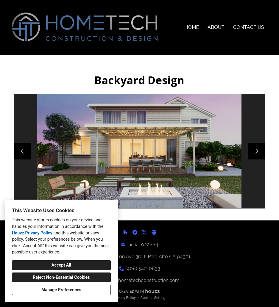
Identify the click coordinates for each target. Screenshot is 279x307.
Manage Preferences (61, 289)
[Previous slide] (22, 151)
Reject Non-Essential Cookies (61, 277)
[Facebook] (135, 232)
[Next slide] (256, 151)
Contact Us (248, 27)
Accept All (61, 265)
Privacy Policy (125, 298)
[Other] (154, 232)
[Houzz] (125, 232)
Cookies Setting (153, 298)
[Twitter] (144, 232)
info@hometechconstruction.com (143, 280)
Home (191, 27)
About (216, 27)
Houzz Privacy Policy (32, 233)
